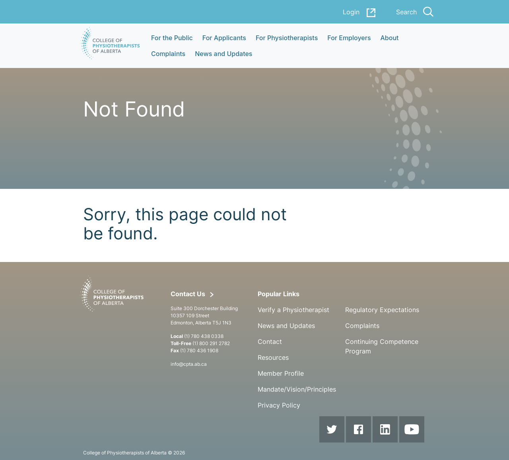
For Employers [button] (349, 38)
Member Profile (281, 373)
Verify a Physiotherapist (293, 310)
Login (359, 12)
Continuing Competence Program (381, 346)
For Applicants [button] (224, 38)
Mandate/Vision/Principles (297, 389)
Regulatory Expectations (382, 310)
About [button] (390, 38)
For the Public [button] (172, 38)
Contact (270, 341)
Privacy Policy (279, 405)
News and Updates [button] (223, 54)
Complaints (362, 326)
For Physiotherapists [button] (287, 38)
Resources (273, 357)
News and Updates (286, 326)
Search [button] (414, 12)
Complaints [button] (168, 54)
